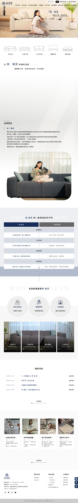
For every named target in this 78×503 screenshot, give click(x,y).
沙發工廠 (17, 497)
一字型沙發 (52, 480)
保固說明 (65, 482)
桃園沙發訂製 (45, 497)
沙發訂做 (61, 497)
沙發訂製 (39, 497)
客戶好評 (47, 5)
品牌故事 (36, 477)
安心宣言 (36, 480)
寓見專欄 (54, 5)
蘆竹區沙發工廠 (32, 497)
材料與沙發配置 (32, 5)
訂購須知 (41, 5)
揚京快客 (33, 501)
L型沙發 (51, 477)
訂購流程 (65, 477)
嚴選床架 (51, 485)
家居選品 (24, 5)
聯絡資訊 (67, 5)
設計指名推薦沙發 (53, 487)
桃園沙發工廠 (23, 497)
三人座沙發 (52, 482)
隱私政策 (65, 485)
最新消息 (60, 5)
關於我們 (17, 5)
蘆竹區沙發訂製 (54, 497)
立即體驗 (73, 5)
